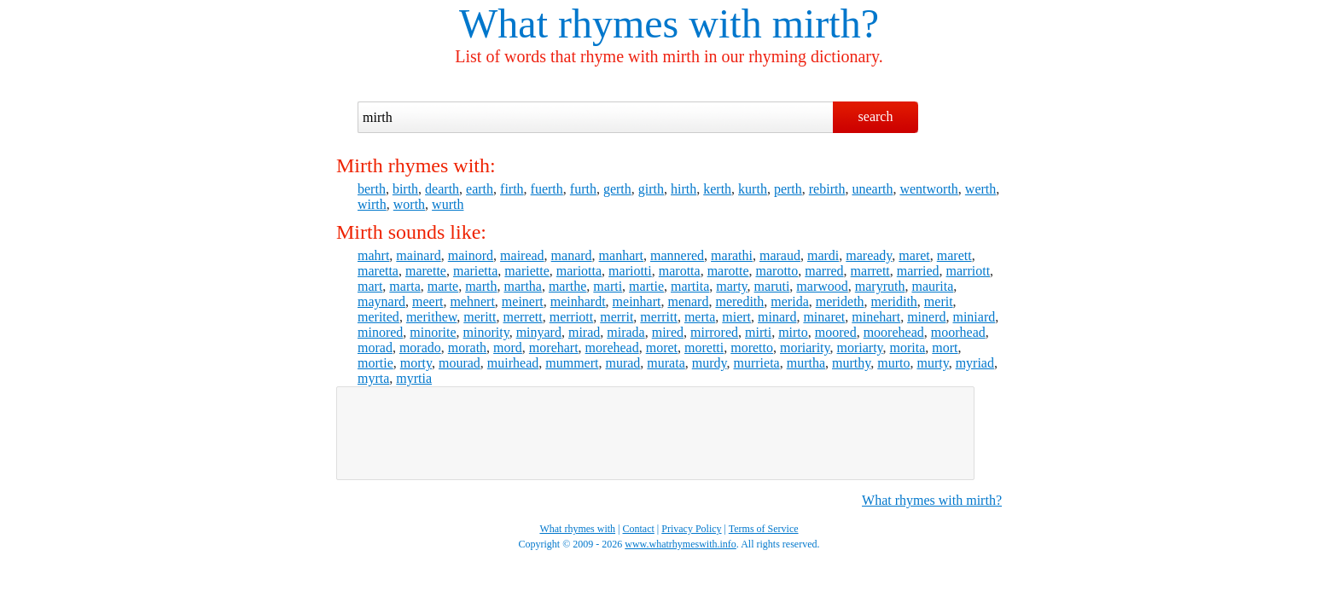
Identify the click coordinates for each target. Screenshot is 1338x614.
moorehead (894, 332)
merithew (431, 317)
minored (380, 332)
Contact (638, 529)
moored (836, 332)
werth (980, 189)
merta (699, 317)
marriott (968, 271)
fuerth (547, 189)
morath (467, 347)
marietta (475, 271)
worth (409, 204)
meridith (894, 301)
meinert (523, 301)
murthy (851, 363)
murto (893, 363)
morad (375, 347)
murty (932, 363)
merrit (616, 317)
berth (372, 189)
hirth (683, 189)
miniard (973, 317)
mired (668, 332)
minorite (433, 332)
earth (479, 189)
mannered (677, 255)
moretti (704, 347)
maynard (381, 301)
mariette (526, 271)
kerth (717, 189)
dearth (442, 189)
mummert (571, 363)
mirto (793, 332)
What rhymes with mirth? (932, 500)
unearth (872, 189)
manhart (621, 255)
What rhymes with (610, 23)
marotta (680, 271)
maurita (932, 286)
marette (425, 271)
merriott (572, 317)
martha (523, 286)
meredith (739, 301)
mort (944, 347)
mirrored (714, 332)
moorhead (958, 332)
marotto (777, 271)
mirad (584, 332)
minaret (824, 317)
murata (665, 363)
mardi (823, 255)
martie (646, 286)
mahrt (373, 255)
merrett (522, 317)
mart (370, 286)
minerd (926, 317)
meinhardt (578, 301)
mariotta (579, 271)
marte (443, 286)
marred (824, 271)
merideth (840, 301)
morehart (554, 347)
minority (486, 332)
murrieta (757, 363)
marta (404, 286)
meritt (479, 317)
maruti (772, 286)
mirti (758, 332)
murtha (806, 363)
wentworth (928, 189)
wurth (447, 204)
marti (607, 286)
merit (938, 301)
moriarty (860, 347)
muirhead (512, 363)
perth (788, 189)
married (918, 271)
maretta (378, 271)
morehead (612, 347)
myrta (373, 378)
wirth (372, 204)
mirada (625, 332)
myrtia (414, 378)
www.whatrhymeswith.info (680, 544)
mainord (470, 255)
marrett (870, 271)
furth (583, 189)
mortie (375, 363)
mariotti (630, 271)
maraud (779, 255)
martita (690, 286)
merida (789, 301)
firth (512, 189)
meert (427, 301)
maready (869, 255)
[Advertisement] (655, 433)
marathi (732, 255)
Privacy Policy (691, 529)
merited (378, 317)
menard (687, 301)
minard (777, 317)
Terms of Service (764, 529)
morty (416, 363)
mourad (459, 363)
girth (651, 189)
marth (481, 286)
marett (954, 255)
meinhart (637, 301)
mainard (418, 255)
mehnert (472, 301)
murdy (709, 363)
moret (662, 347)
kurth (752, 189)
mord (507, 347)
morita (908, 347)
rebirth (827, 189)
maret (914, 255)
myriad (975, 363)
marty (731, 286)
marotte (728, 271)
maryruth (880, 286)
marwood (821, 286)
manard (571, 255)
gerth (617, 189)
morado (420, 347)
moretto (751, 347)
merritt (659, 317)
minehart (876, 317)
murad (622, 363)
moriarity (805, 347)
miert (736, 317)
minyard (538, 332)
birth (405, 189)
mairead (522, 255)
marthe (567, 286)
